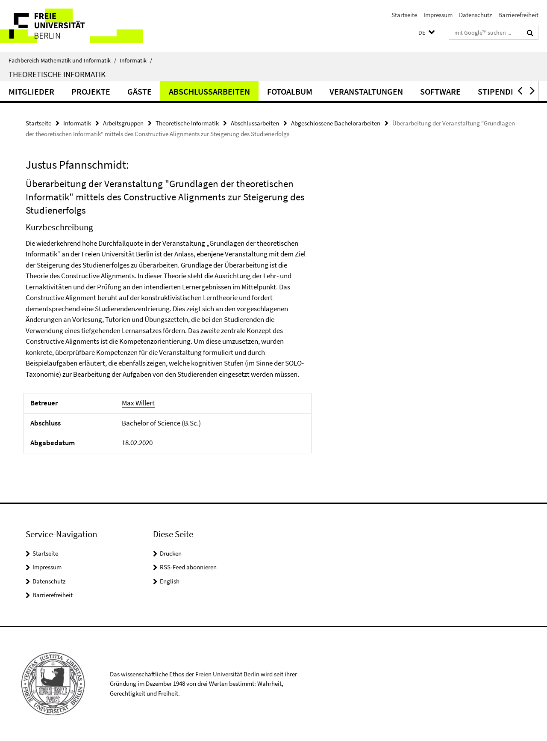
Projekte (90, 91)
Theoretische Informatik (57, 74)
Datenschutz (475, 15)
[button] (426, 33)
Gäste (139, 91)
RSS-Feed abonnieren (188, 567)
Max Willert (138, 403)
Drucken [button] (171, 553)
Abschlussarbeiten (209, 91)
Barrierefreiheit (518, 15)
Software (440, 91)
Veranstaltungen (366, 91)
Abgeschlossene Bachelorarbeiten (335, 123)
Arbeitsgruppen (123, 123)
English (169, 581)
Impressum (438, 15)
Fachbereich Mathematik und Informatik (62, 60)
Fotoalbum (289, 91)
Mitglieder (31, 91)
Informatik (136, 60)
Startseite (404, 15)
